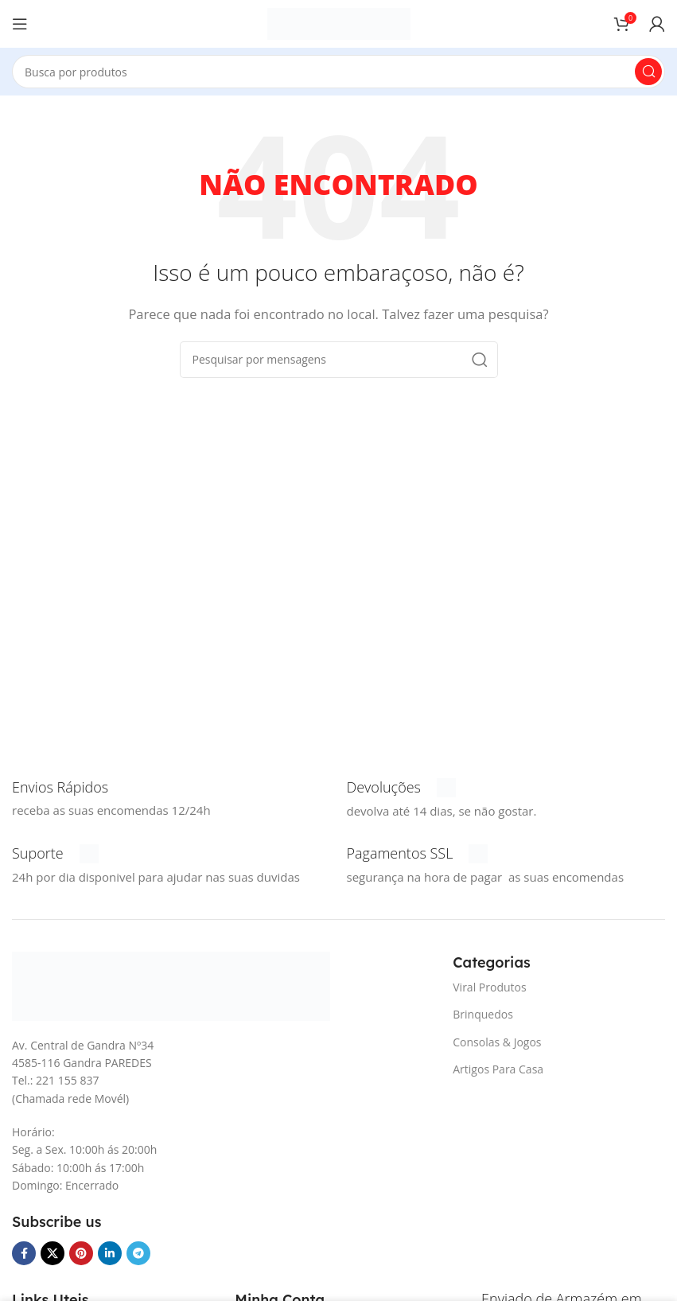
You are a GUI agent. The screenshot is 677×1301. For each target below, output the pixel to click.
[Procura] (338, 71)
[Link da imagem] (171, 984)
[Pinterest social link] (81, 1253)
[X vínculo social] (52, 1253)
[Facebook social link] (24, 1253)
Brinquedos (483, 1014)
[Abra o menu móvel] (20, 24)
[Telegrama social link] (138, 1253)
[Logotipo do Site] (338, 22)
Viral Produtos (489, 987)
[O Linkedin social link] (110, 1253)
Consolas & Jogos (497, 1042)
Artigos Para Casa (498, 1069)
